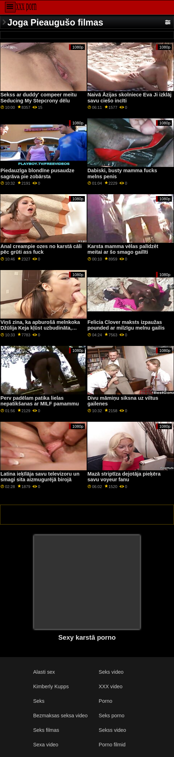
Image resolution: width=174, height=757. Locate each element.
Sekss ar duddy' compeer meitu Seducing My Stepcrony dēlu (38, 97)
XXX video (110, 686)
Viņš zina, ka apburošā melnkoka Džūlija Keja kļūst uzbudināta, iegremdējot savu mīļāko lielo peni (41, 328)
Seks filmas (46, 730)
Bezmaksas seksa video (60, 715)
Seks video (111, 672)
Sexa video (45, 744)
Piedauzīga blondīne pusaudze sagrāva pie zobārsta (37, 173)
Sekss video (112, 730)
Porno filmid (112, 744)
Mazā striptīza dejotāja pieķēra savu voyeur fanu (124, 477)
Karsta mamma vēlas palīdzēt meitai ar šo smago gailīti (122, 249)
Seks (39, 701)
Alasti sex (44, 672)
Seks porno (111, 715)
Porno (105, 701)
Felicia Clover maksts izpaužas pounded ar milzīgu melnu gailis (126, 325)
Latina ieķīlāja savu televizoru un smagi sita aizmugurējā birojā (39, 477)
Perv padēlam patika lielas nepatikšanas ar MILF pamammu (39, 401)
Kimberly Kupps (51, 686)
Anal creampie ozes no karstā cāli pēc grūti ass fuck (41, 249)
